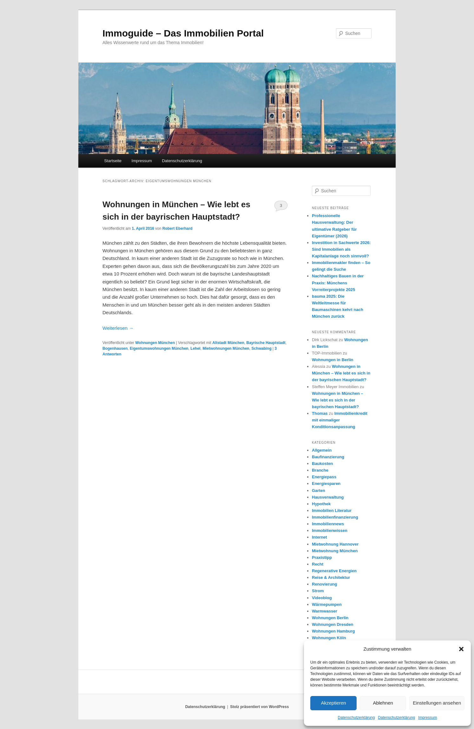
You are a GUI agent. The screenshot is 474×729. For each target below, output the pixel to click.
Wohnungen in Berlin (332, 359)
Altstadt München (228, 343)
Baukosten (322, 463)
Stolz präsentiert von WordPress (259, 707)
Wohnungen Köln (329, 637)
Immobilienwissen (329, 530)
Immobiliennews (328, 523)
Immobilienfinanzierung (335, 517)
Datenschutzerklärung (356, 717)
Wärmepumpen (327, 604)
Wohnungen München (155, 343)
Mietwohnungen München (225, 348)
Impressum (427, 717)
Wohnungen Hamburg (333, 631)
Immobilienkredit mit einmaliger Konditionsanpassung (339, 420)
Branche (320, 470)
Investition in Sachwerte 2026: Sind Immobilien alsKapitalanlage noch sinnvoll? (341, 249)
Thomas (320, 413)
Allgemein (322, 450)
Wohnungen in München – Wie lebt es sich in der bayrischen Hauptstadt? (341, 373)
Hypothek (321, 503)
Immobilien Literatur (332, 510)
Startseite (113, 160)
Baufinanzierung (328, 456)
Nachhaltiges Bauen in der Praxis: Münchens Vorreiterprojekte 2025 (338, 283)
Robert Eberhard (177, 228)
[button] (461, 649)
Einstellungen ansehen (437, 703)
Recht (317, 564)
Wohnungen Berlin (330, 617)
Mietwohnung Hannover (335, 544)
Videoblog (322, 597)
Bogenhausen (115, 348)
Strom (318, 590)
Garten (318, 490)
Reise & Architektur (331, 577)
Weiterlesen (118, 328)
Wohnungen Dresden (332, 624)
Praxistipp (322, 557)
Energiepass (324, 476)
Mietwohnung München (335, 550)
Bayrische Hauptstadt (265, 343)
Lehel (195, 348)
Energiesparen (326, 483)
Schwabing (261, 348)
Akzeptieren (333, 703)
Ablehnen (383, 703)
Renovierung (324, 584)
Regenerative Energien (334, 570)
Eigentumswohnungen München (159, 348)
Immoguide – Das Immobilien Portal (183, 33)
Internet (319, 537)
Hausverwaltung (328, 497)
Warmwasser (324, 611)
